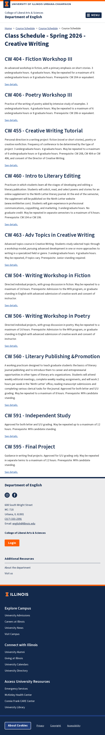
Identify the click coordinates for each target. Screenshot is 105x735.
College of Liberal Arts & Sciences (24, 13)
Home (8, 28)
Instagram (7, 495)
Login (12, 543)
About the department (18, 568)
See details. (11, 84)
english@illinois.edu (23, 524)
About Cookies (18, 726)
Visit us (9, 573)
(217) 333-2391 (13, 519)
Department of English (23, 17)
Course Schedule (25, 28)
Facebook (14, 495)
